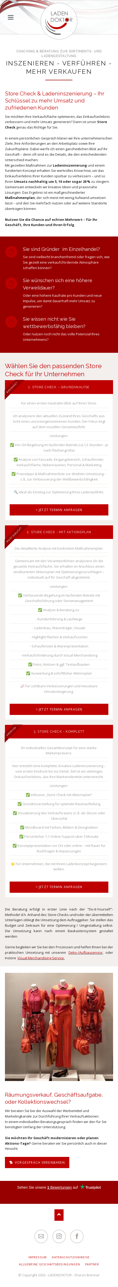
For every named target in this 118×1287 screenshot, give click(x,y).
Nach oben (59, 1215)
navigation (10, 17)
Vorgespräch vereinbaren (39, 1162)
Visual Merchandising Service (40, 958)
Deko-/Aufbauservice (85, 952)
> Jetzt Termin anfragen (59, 510)
